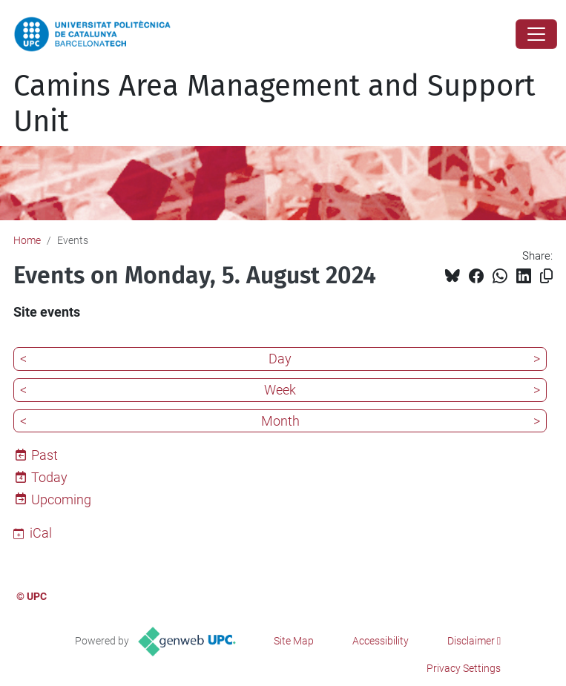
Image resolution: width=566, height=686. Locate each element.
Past (44, 455)
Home (27, 240)
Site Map (294, 641)
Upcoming (61, 499)
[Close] (536, 34)
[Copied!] (546, 276)
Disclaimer (471, 641)
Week (280, 390)
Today (49, 477)
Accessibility (380, 641)
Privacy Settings (464, 668)
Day (280, 358)
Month (280, 421)
